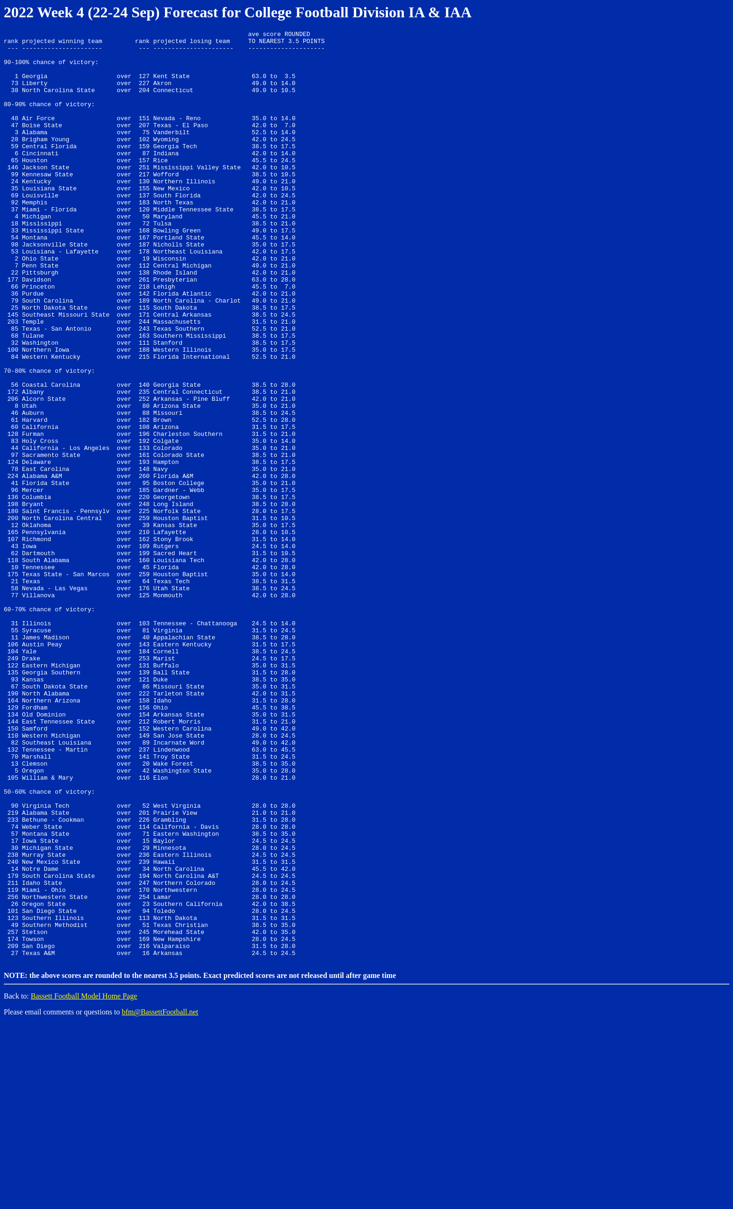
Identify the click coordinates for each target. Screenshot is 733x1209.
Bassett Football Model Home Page (84, 1181)
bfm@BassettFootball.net (160, 1197)
